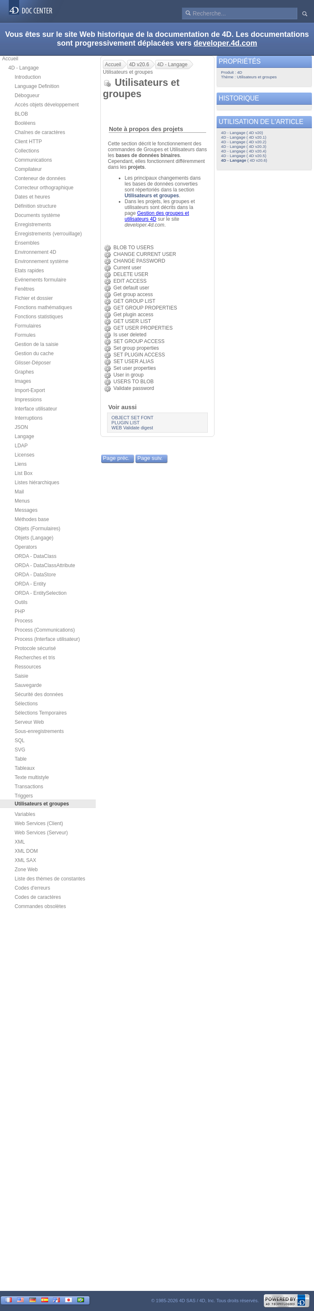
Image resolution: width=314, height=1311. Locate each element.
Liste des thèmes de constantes (50, 879)
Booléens (25, 123)
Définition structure (35, 206)
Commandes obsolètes (40, 906)
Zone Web (26, 869)
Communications (33, 160)
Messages (26, 510)
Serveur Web (29, 722)
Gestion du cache (34, 353)
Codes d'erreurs (32, 888)
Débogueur (27, 95)
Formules (25, 335)
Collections (27, 151)
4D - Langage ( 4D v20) (242, 132)
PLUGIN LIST (126, 422)
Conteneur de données (40, 178)
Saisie (21, 676)
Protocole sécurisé (35, 648)
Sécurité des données (39, 694)
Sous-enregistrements (39, 731)
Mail (19, 492)
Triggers (24, 796)
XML (20, 842)
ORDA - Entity (30, 584)
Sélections (26, 704)
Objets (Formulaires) (37, 529)
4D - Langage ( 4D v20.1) (243, 137)
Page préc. (116, 458)
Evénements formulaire (40, 280)
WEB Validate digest (132, 427)
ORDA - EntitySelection (40, 593)
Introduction (28, 77)
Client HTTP (28, 142)
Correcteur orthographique (44, 188)
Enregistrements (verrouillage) (48, 234)
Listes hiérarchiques (37, 482)
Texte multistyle (32, 777)
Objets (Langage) (34, 538)
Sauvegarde (28, 685)
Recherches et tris (35, 658)
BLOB (21, 114)
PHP (20, 611)
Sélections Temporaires (41, 713)
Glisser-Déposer (33, 363)
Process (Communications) (45, 630)
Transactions (29, 787)
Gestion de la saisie (37, 344)
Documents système (37, 215)
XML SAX (25, 860)
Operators (26, 547)
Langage (24, 436)
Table (21, 759)
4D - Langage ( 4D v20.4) (243, 151)
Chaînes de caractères (40, 132)
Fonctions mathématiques (43, 307)
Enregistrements (33, 224)
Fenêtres (24, 289)
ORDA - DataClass (35, 556)
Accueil (10, 59)
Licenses (24, 455)
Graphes (24, 372)
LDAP (21, 446)
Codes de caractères (38, 897)
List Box (24, 473)
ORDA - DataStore (35, 575)
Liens (21, 464)
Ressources (28, 667)
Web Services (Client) (39, 823)
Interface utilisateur (36, 409)
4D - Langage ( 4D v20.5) (243, 155)
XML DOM (26, 851)
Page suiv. (150, 458)
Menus (22, 501)
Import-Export (30, 390)
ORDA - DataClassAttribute (45, 565)
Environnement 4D (35, 252)
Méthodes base (32, 519)
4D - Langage (23, 68)
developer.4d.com (225, 43)
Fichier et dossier (34, 298)
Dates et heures (32, 197)
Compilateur (28, 169)
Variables (25, 814)
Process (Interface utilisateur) (47, 639)
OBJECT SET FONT (132, 417)
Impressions (28, 400)
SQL (20, 740)
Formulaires (28, 326)
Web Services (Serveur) (41, 833)
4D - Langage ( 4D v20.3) (243, 146)
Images (23, 381)
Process (24, 621)
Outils (21, 602)
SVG (20, 750)
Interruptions (29, 418)
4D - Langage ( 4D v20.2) (243, 141)
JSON (21, 427)
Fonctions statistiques (39, 317)
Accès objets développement (47, 105)
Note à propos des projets (146, 129)
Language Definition (37, 86)
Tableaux (25, 768)
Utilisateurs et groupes (152, 196)
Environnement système (42, 261)
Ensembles (27, 243)
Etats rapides (29, 271)
